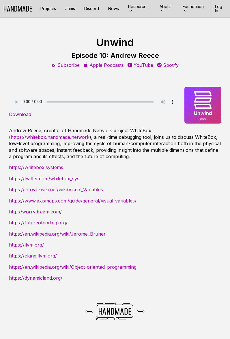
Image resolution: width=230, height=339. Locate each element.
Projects (48, 8)
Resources (138, 8)
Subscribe (65, 65)
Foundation (193, 8)
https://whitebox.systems (36, 167)
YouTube (140, 65)
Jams (70, 8)
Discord (91, 8)
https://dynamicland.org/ (35, 278)
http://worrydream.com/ (35, 212)
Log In (218, 8)
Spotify (168, 65)
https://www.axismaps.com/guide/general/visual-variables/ (72, 201)
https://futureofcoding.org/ (38, 223)
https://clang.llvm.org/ (33, 256)
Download (20, 114)
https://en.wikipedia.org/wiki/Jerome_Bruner (57, 234)
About (165, 8)
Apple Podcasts (103, 65)
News (113, 8)
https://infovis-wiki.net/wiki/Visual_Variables (56, 189)
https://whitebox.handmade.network (50, 137)
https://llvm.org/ (26, 245)
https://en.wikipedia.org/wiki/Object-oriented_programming (72, 267)
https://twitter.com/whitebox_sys (44, 178)
